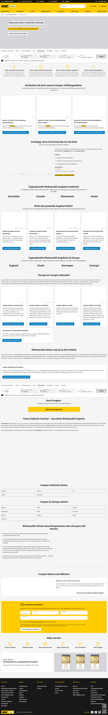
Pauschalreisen (5, 11)
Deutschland (4, 511)
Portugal (74, 507)
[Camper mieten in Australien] (11, 248)
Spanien (74, 515)
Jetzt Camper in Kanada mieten (64, 175)
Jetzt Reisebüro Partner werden (61, 687)
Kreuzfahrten (60, 11)
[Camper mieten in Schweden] (38, 324)
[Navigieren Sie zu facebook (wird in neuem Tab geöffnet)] (92, 712)
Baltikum (3, 507)
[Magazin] (66, 1)
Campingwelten (23, 690)
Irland (38, 507)
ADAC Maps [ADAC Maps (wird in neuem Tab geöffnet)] (76, 692)
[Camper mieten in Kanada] (37, 248)
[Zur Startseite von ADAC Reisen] (9, 6)
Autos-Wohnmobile (11, 14)
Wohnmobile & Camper (7, 690)
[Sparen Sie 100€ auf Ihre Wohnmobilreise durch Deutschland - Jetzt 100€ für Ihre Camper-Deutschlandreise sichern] (89, 132)
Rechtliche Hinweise (96, 697)
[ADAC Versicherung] (62, 645)
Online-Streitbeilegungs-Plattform (97, 700)
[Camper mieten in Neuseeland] (65, 248)
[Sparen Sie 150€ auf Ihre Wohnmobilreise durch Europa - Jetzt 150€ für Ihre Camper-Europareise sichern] (52, 132)
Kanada (3, 494)
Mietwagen (50, 51)
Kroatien (39, 515)
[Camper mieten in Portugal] (91, 324)
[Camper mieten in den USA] (91, 248)
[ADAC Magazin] (98, 645)
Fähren (57, 51)
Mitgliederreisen (45, 11)
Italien (38, 511)
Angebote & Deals (102, 11)
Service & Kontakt (42, 686)
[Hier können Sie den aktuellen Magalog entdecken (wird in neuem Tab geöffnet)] (91, 592)
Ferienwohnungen (25, 51)
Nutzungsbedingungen (97, 688)
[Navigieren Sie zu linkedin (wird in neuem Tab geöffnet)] (99, 712)
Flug (34, 51)
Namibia (39, 491)
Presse (56, 692)
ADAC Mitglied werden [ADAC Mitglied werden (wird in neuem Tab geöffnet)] (79, 695)
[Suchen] (101, 56)
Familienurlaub (23, 686)
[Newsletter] (54, 1)
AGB (92, 686)
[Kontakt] (41, 1)
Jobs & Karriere (59, 690)
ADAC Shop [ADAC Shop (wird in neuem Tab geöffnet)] (76, 690)
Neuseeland (40, 494)
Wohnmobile (19, 11)
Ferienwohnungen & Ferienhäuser (6, 702)
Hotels (32, 11)
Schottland (75, 511)
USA (73, 491)
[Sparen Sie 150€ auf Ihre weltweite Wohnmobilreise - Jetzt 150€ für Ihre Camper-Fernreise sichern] (15, 132)
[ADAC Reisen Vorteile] (45, 645)
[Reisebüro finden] (8, 1)
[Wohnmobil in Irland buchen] (65, 324)
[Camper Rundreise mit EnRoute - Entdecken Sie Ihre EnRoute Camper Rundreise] (16, 377)
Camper (21, 688)
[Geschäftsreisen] (101, 1)
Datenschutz (94, 692)
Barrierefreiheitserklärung (98, 703)
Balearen (21, 695)
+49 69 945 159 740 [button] (26, 1)
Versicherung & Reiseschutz (80, 688)
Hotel (2, 686)
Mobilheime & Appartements (9, 688)
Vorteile (39, 688)
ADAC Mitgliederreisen (7, 695)
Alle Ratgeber (22, 701)
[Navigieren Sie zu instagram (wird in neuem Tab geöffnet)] (96, 712)
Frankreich (4, 519)
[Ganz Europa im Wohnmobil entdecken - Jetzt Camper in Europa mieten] (12, 340)
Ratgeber (87, 11)
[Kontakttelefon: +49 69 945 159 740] (25, 1)
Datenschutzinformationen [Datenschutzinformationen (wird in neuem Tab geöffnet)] (36, 622)
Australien (3, 491)
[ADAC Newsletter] (80, 645)
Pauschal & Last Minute (7, 51)
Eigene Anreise (23, 699)
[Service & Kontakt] (10, 645)
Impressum (94, 690)
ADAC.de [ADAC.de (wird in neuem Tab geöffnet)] (75, 686)
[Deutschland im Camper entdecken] (13, 324)
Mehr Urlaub (74, 11)
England (3, 515)
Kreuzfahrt (63, 51)
